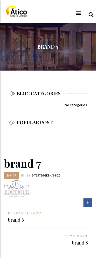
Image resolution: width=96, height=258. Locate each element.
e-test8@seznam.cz (46, 175)
